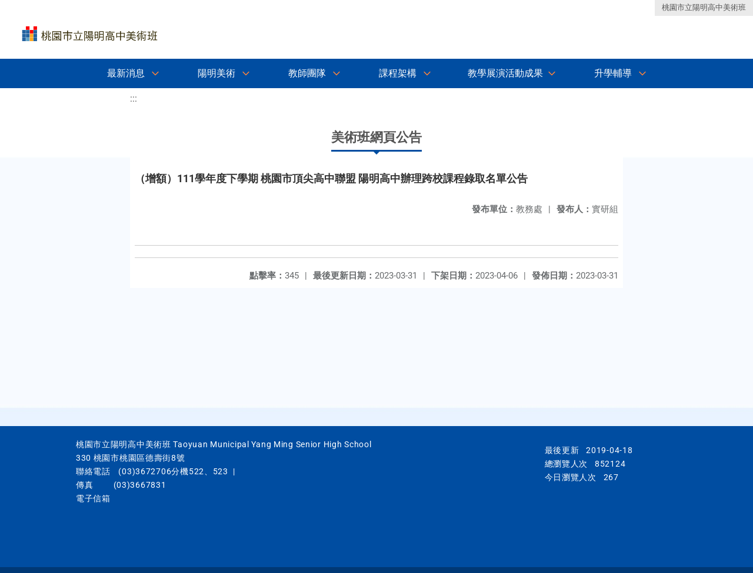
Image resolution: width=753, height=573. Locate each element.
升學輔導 (613, 73)
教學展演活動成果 (505, 73)
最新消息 (126, 73)
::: (133, 98)
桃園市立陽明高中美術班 (704, 7)
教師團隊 (307, 73)
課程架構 (398, 73)
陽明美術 (216, 73)
